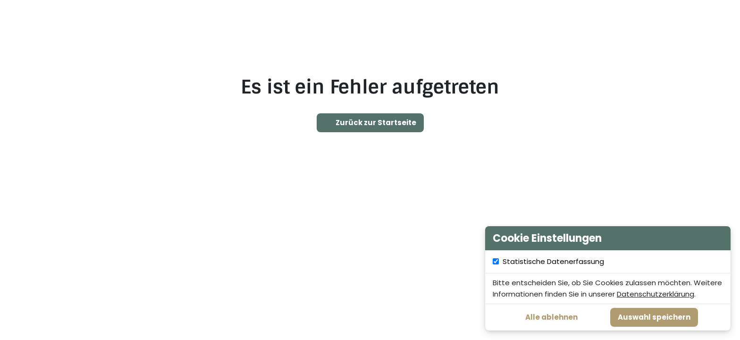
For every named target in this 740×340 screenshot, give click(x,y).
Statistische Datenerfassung (613, 261)
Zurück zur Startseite (370, 122)
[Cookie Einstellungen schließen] (718, 238)
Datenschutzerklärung (655, 294)
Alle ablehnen (551, 317)
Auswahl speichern (654, 317)
